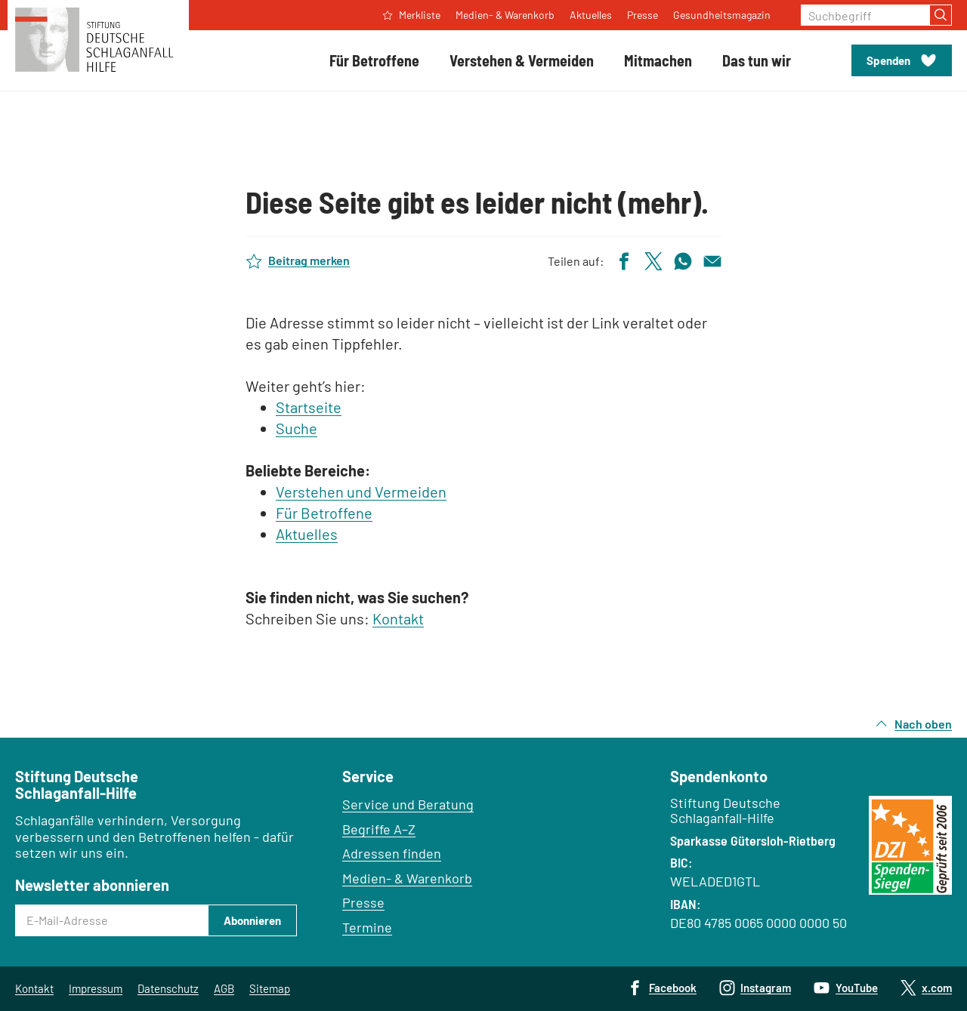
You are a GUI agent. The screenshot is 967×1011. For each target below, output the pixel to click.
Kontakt (398, 618)
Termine (367, 927)
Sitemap (269, 988)
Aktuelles (307, 534)
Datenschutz (168, 988)
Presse (363, 902)
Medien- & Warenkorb (407, 878)
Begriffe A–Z (379, 829)
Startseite (308, 407)
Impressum (95, 988)
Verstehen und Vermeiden (361, 491)
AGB (224, 988)
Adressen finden (391, 853)
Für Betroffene (324, 513)
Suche (296, 428)
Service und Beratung (408, 804)
